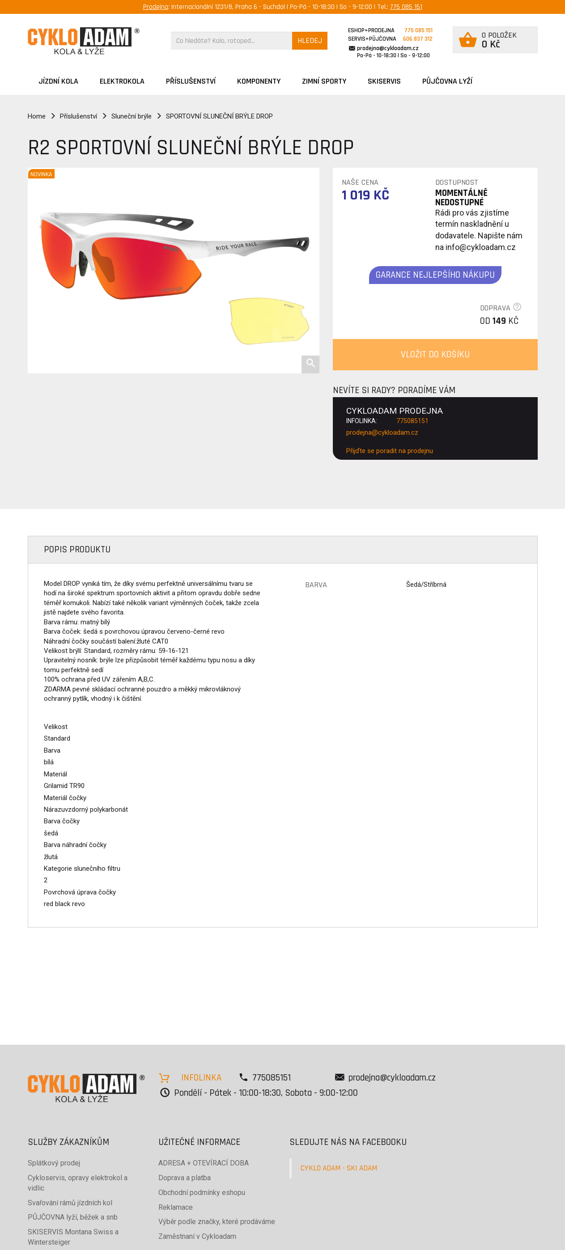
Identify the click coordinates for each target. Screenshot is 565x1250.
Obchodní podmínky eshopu (201, 1192)
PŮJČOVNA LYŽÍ (447, 81)
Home (37, 116)
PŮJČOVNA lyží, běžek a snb (73, 1217)
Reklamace (175, 1207)
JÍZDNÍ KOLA (58, 81)
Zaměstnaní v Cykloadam (197, 1236)
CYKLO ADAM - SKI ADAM (339, 1168)
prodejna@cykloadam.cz (388, 48)
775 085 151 (406, 7)
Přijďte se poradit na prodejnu (389, 451)
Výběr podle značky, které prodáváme (216, 1221)
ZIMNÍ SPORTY (324, 81)
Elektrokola (122, 81)
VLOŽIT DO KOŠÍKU (435, 354)
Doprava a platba (184, 1178)
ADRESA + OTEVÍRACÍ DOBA (203, 1163)
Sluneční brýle (131, 116)
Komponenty (258, 81)
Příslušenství (191, 81)
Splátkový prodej (54, 1163)
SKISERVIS (384, 81)
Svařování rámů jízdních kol (70, 1203)
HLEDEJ (309, 40)
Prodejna (155, 7)
